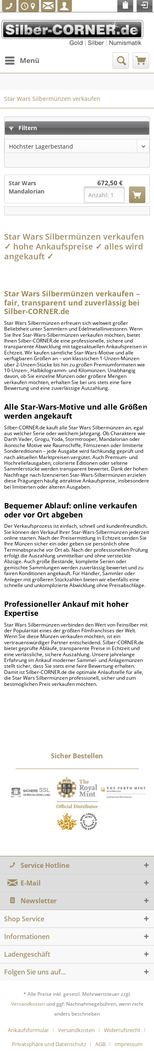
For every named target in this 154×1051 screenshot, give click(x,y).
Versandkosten (28, 1003)
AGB (100, 1044)
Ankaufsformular (28, 1030)
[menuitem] (22, 60)
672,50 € (110, 182)
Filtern (23, 128)
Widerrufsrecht (122, 1030)
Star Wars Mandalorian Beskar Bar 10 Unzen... (28, 187)
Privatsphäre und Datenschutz (49, 1044)
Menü (22, 59)
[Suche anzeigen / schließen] (121, 60)
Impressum (129, 1044)
